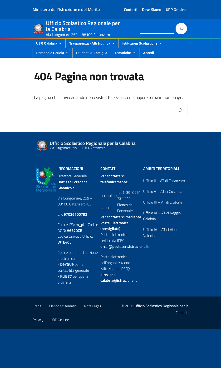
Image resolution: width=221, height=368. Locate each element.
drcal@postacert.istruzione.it (124, 246)
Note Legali (92, 306)
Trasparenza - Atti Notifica (92, 43)
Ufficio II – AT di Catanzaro (164, 181)
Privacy (38, 319)
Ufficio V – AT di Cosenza (162, 191)
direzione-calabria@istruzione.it (118, 277)
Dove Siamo (151, 9)
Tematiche (125, 53)
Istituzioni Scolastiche (142, 43)
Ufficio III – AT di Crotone (162, 202)
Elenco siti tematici (63, 306)
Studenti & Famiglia (91, 53)
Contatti (130, 9)
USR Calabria (49, 43)
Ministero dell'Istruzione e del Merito (66, 9)
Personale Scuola (52, 53)
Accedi (148, 53)
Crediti (37, 306)
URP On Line (176, 9)
